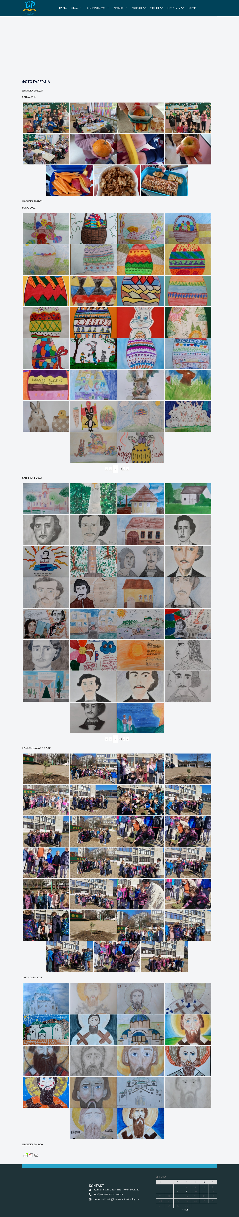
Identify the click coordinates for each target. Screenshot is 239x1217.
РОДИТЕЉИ (137, 8)
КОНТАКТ (192, 8)
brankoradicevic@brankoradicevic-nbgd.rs (116, 1199)
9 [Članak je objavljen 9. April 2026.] (186, 1191)
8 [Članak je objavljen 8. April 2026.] (178, 1191)
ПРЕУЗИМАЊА (173, 8)
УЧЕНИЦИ (154, 8)
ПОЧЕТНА (63, 8)
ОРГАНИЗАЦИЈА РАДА (96, 8)
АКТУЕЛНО (118, 8)
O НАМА (74, 8)
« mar (185, 1209)
